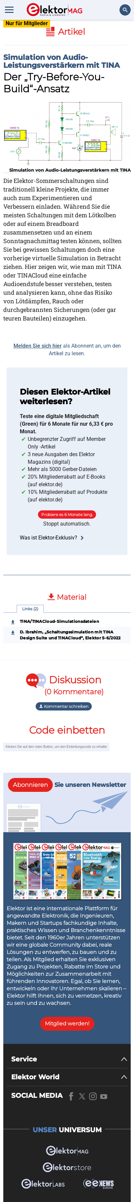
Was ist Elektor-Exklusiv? (52, 538)
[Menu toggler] (9, 9)
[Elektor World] (69, 1077)
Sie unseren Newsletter (67, 785)
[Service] (69, 1059)
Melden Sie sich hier (38, 346)
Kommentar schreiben (63, 706)
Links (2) (30, 608)
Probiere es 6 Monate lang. (67, 514)
